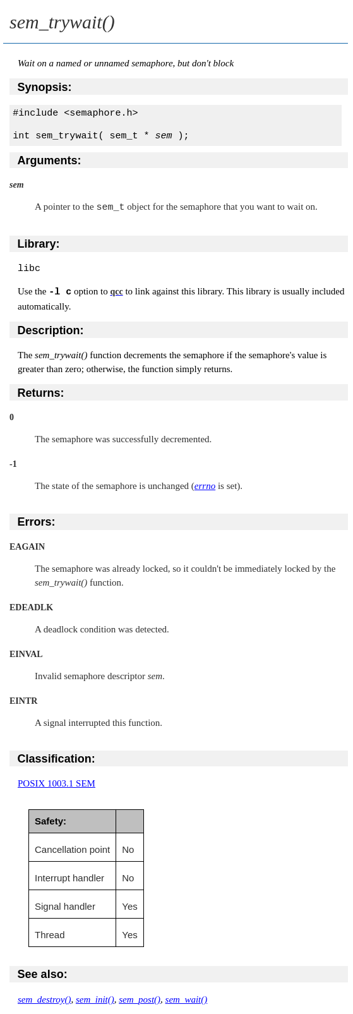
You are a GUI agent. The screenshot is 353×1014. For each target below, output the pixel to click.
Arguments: (49, 160)
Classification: (56, 758)
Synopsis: (45, 87)
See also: (43, 973)
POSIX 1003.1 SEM (56, 783)
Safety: (50, 820)
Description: (51, 329)
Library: (39, 243)
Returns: (41, 392)
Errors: (37, 521)
